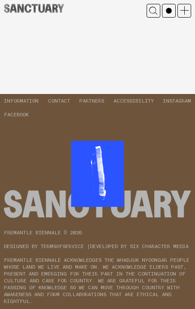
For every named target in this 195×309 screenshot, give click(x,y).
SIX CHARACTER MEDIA (159, 246)
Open (184, 11)
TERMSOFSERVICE (62, 246)
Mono (169, 11)
